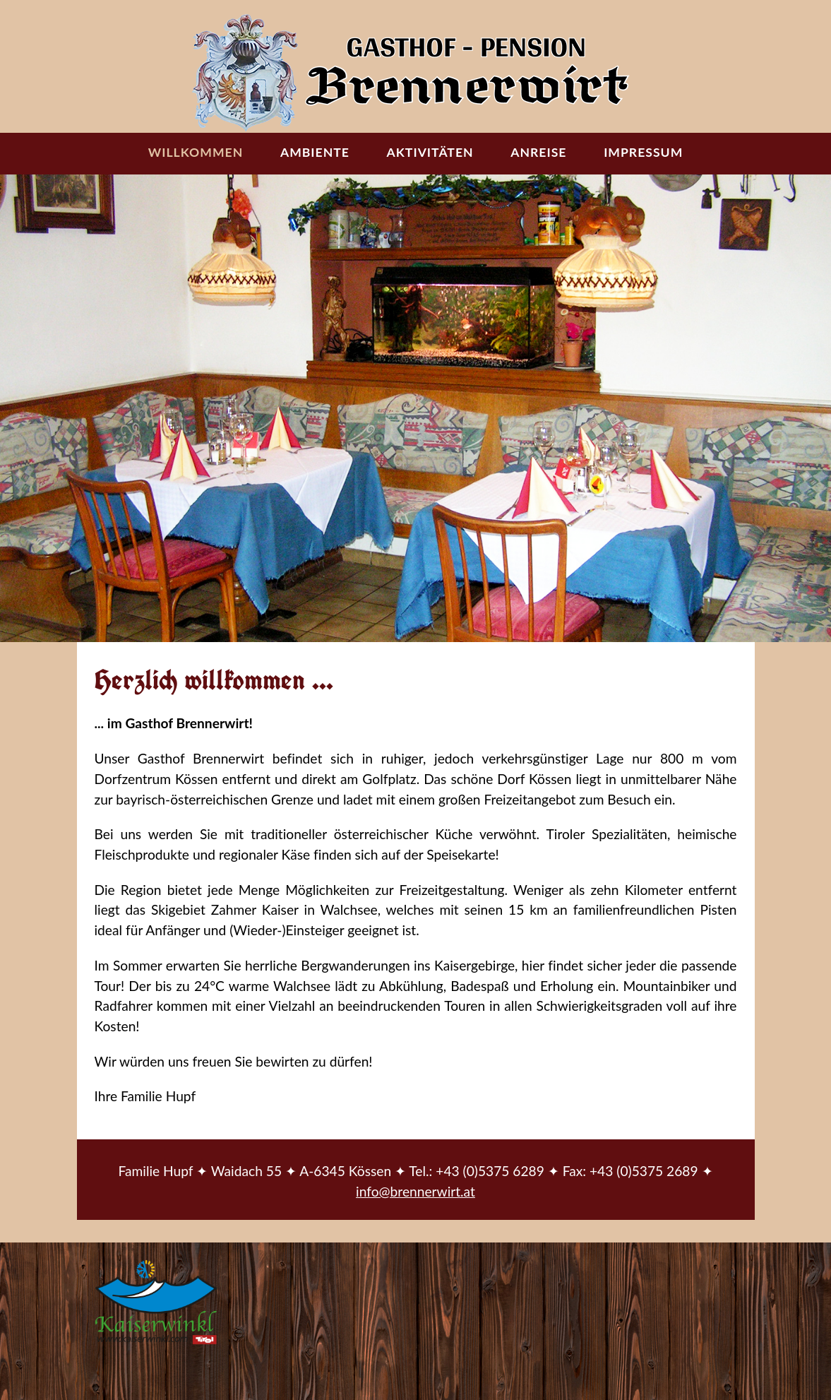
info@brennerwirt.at (415, 1191)
